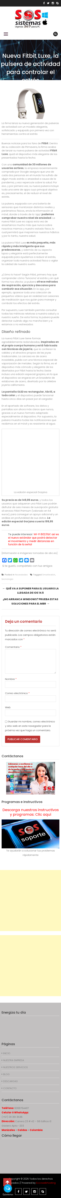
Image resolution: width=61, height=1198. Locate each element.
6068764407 (21, 1108)
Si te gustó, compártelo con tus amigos (27, 566)
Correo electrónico (17, 693)
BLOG (6, 1074)
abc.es (52, 553)
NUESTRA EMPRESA (13, 1060)
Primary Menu (6, 34)
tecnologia (7, 579)
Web (8, 707)
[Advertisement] (30, 900)
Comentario (13, 647)
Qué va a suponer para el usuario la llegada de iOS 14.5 (30, 590)
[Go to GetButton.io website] (8, 1195)
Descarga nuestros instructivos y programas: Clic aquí (30, 812)
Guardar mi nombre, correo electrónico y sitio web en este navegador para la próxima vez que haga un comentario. (30, 726)
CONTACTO (10, 1088)
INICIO (6, 1053)
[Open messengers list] (8, 1188)
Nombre (11, 679)
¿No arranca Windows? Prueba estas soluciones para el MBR (30, 601)
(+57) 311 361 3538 (12, 1117)
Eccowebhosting (46, 1182)
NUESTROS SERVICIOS (15, 1067)
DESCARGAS (10, 1081)
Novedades (21, 574)
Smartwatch (48, 574)
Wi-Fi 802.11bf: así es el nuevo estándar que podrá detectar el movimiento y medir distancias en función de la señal (33, 539)
